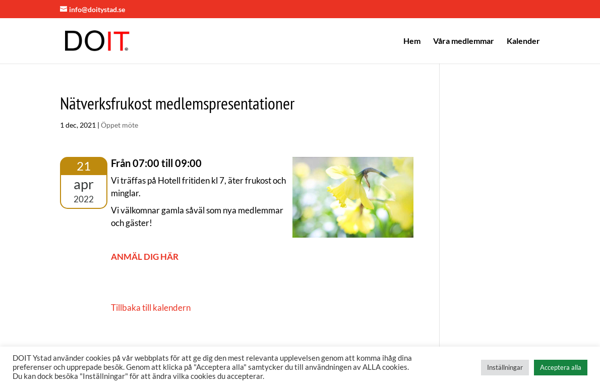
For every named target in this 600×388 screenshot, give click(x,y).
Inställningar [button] (505, 367)
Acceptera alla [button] (560, 367)
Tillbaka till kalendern (151, 307)
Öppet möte (119, 125)
